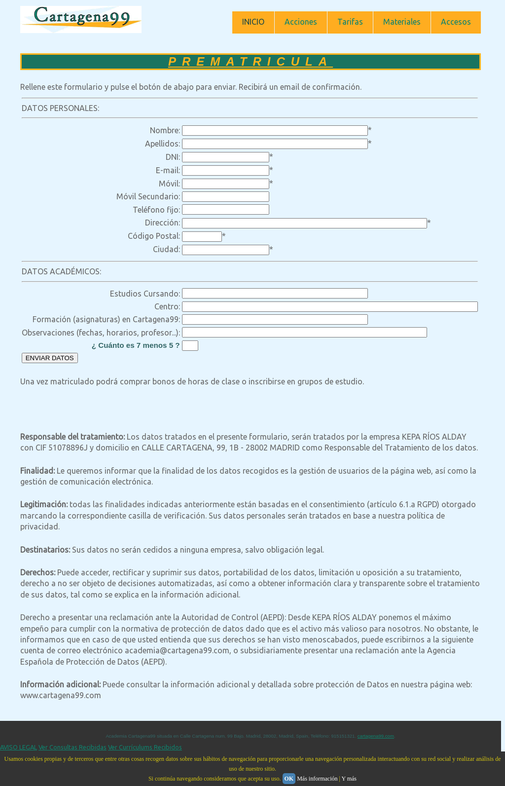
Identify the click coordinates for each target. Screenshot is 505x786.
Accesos (456, 21)
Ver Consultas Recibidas (72, 747)
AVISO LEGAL (18, 747)
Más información (317, 778)
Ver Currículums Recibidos (145, 747)
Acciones (301, 21)
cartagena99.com (376, 736)
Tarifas (350, 21)
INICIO (253, 21)
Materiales (402, 21)
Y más (349, 778)
